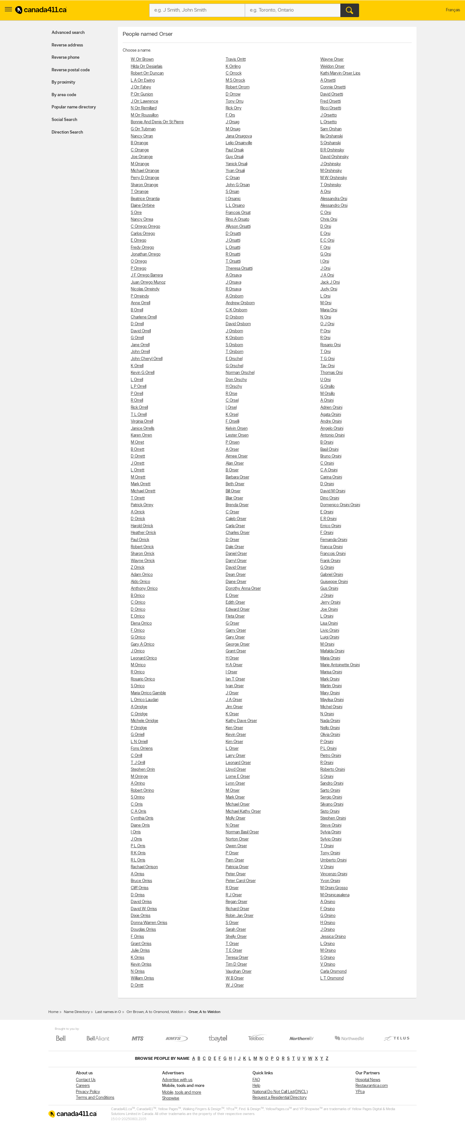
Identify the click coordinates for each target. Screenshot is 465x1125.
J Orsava (233, 282)
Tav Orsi (327, 366)
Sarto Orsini (330, 791)
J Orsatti (233, 240)
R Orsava (233, 289)
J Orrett (137, 463)
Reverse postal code (71, 70)
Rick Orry (234, 108)
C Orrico (138, 602)
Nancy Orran (142, 136)
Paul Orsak (235, 150)
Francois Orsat (238, 213)
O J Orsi (327, 324)
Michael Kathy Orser (243, 811)
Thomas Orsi (331, 373)
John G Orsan (238, 185)
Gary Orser (235, 637)
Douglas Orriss (143, 930)
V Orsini (327, 867)
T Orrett (138, 498)
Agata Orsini (330, 415)
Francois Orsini (333, 554)
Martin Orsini (331, 686)
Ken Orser (234, 728)
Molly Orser (235, 818)
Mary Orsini (330, 693)
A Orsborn (234, 296)
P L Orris (138, 846)
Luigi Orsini (329, 637)
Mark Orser (235, 797)
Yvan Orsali (235, 171)
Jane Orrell (140, 345)
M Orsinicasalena (334, 895)
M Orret (137, 442)
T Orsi (325, 352)
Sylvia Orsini (330, 832)
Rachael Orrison (144, 867)
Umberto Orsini (333, 860)
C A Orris (138, 811)
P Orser (232, 853)
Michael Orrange (145, 171)
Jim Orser (234, 707)
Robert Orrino (142, 791)
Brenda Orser (237, 505)
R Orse (231, 394)
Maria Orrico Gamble (148, 693)
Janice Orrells (142, 429)
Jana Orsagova (239, 136)
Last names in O (108, 1012)
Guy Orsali (234, 157)
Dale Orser (235, 547)
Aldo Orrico (140, 582)
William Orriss (142, 978)
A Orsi (325, 192)
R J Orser (234, 895)
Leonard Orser (238, 763)
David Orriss (141, 902)
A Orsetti (328, 80)
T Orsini (327, 846)
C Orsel (232, 400)
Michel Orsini (331, 707)
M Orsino (328, 951)
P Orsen (233, 442)
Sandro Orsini (331, 783)
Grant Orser (236, 651)
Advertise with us (177, 1080)
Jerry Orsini (330, 602)
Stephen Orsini (333, 818)
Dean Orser (236, 575)
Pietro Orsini (330, 756)
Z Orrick (137, 568)
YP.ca (360, 1092)
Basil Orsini (329, 449)
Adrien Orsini (331, 408)
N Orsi (325, 317)
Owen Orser (236, 846)
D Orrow (233, 94)
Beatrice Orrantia (145, 199)
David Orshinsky (334, 157)
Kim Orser (234, 742)
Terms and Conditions (95, 1098)
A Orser (232, 449)
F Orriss (137, 937)
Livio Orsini (329, 630)
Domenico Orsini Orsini (340, 505)
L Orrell (137, 380)
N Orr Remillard (144, 108)
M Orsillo (327, 394)
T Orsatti (233, 261)
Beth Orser (235, 484)
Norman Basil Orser (242, 832)
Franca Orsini (331, 547)
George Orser (238, 644)
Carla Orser (235, 526)
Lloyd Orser (236, 770)
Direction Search (67, 132)
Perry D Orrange (145, 178)
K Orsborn (234, 338)
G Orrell (137, 338)
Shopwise (170, 1098)
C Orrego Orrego (145, 227)
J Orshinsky (330, 164)
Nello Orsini (330, 728)
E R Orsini (328, 519)
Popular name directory (74, 107)
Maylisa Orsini (332, 700)
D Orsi (325, 227)
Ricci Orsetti (330, 108)
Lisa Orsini (329, 623)
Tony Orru (234, 101)
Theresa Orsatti (239, 268)
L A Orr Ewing (143, 80)
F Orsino (327, 909)
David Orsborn (238, 324)
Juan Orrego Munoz (148, 282)
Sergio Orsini (331, 797)
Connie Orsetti (333, 87)
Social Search (64, 120)
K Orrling (233, 67)
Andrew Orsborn (240, 303)
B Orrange (139, 143)
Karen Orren (141, 435)
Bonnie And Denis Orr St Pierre (157, 122)
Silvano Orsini (331, 804)
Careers (83, 1086)
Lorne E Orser (238, 777)
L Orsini (326, 616)
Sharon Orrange (144, 185)
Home (53, 1012)
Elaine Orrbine (143, 206)
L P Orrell (138, 387)
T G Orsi (327, 359)
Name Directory (77, 1012)
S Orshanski (330, 143)
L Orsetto (328, 122)
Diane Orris (140, 825)
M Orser (233, 791)
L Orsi (325, 296)
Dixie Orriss (140, 916)
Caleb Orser (236, 519)
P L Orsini (328, 749)
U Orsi (325, 380)
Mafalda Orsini (332, 651)
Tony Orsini (330, 853)
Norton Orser (237, 839)
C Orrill (136, 756)
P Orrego (138, 268)
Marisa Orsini (331, 672)
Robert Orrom (238, 87)
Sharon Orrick (142, 554)
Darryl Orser (236, 561)
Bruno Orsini (330, 456)
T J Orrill (138, 763)
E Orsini (326, 512)
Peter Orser (236, 874)
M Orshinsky (331, 171)
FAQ (256, 1080)
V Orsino (327, 964)
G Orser (232, 623)
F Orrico (138, 630)
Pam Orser (235, 860)
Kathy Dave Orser (241, 721)
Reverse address (67, 45)
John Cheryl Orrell (146, 359)
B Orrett (137, 449)
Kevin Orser (236, 735)
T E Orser (234, 951)
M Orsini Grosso (334, 888)
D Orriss (138, 895)
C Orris (137, 804)
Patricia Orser (237, 867)
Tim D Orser (236, 964)
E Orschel (234, 359)
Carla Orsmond (333, 971)
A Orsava (234, 275)
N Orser (232, 825)
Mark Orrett (140, 484)
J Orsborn (234, 331)
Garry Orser (236, 630)
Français (453, 10)
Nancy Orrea (142, 219)
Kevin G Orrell (142, 373)
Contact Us (86, 1080)
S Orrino (138, 797)
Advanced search (68, 33)
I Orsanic (233, 199)
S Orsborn (234, 345)
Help (256, 1086)
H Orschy (234, 387)
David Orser (236, 568)
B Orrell (137, 310)
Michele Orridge (144, 721)
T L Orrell (139, 415)
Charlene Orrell (144, 317)
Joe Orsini (329, 610)
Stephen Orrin (143, 770)
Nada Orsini (330, 721)
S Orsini (326, 777)
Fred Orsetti (330, 101)
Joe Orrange (142, 157)
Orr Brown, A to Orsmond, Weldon (155, 1012)
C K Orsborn (236, 310)
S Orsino (327, 958)
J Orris (136, 839)
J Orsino (327, 930)
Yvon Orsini (330, 881)
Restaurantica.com (372, 1086)
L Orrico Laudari (144, 700)
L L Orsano (235, 206)
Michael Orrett (143, 491)
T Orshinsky (330, 185)
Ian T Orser (235, 679)
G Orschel (234, 366)
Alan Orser (235, 463)
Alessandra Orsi (333, 199)
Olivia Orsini (330, 735)
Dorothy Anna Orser (243, 589)
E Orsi (325, 234)
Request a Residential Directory (280, 1098)
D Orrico (138, 610)
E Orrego (138, 240)
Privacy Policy (88, 1092)
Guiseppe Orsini (334, 582)
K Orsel (232, 415)
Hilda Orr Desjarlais (146, 67)
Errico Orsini (330, 526)
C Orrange (140, 150)
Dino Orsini (329, 498)
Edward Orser (238, 610)
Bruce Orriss (141, 881)
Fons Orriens (142, 749)
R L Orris (138, 860)
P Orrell (137, 394)
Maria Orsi (328, 310)
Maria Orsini (330, 658)
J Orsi (325, 268)
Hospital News (368, 1080)
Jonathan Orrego (145, 254)
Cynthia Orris (142, 818)
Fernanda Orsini (333, 540)
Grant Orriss (141, 944)
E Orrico (138, 616)
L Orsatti (233, 248)
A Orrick (138, 512)
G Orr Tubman (143, 129)
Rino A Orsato (237, 219)
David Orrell (141, 331)
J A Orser (234, 700)
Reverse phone (65, 57)
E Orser (232, 596)
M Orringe (139, 777)
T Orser (232, 944)
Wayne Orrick (143, 561)
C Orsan (233, 178)
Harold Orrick (142, 526)
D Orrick (138, 519)
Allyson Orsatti (238, 227)
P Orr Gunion (142, 94)
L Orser (232, 749)
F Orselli (232, 421)
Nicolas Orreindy (145, 289)
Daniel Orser (236, 554)
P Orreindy (140, 296)
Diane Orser (236, 582)
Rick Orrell (139, 408)
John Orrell (140, 352)
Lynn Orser (235, 783)
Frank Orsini (330, 561)
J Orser (232, 693)
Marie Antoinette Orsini (340, 665)
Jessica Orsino (333, 937)
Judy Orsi (328, 289)
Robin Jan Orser (239, 916)
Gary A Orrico (142, 644)
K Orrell (137, 366)
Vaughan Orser (239, 971)
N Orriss (138, 971)
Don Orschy (236, 380)
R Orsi (325, 338)
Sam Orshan (331, 129)
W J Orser (235, 985)
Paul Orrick (140, 540)
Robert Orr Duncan (147, 73)
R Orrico (138, 672)
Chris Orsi (328, 219)
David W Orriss (144, 909)
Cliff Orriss (140, 888)
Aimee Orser (237, 456)
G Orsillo (327, 387)
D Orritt (137, 985)
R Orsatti (233, 254)
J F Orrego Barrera (147, 275)
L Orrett (137, 470)
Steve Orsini (330, 825)
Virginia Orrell (142, 421)
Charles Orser (238, 533)
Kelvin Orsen (237, 429)
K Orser (232, 714)
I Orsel (231, 408)
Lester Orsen (237, 435)
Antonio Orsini (332, 435)
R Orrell (137, 400)
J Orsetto (328, 115)
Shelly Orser (236, 937)
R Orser (232, 888)
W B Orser (235, 978)
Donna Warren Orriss (149, 923)
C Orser (232, 512)
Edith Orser (235, 602)
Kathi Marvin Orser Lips (340, 73)
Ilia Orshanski (331, 136)
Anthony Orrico (144, 589)
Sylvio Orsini (330, 839)
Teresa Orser (237, 958)
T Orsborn (234, 352)
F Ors (230, 115)
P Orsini (326, 742)
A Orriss (137, 874)
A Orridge (139, 707)
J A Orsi (327, 275)
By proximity (63, 82)
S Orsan (232, 192)
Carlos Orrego (143, 234)
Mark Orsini (329, 679)
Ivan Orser (235, 686)
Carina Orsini (331, 477)
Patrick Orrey (142, 505)
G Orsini (327, 568)
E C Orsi (327, 240)
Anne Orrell (140, 303)
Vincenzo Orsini (333, 874)
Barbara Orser (237, 477)
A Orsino (327, 902)
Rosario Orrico (143, 679)
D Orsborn (235, 317)
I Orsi (324, 261)
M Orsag (233, 129)
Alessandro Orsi (333, 206)
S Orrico (138, 686)
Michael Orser (238, 804)
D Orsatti (233, 234)
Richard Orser (237, 909)
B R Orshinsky (332, 150)
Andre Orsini (331, 421)
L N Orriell (139, 742)
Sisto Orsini (329, 811)
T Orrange (140, 192)
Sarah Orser (236, 930)
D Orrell (137, 324)
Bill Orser (233, 491)
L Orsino (327, 944)
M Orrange (140, 164)
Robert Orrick (142, 547)
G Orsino (328, 916)
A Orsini (327, 400)
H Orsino (327, 923)
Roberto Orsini (332, 770)
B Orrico (138, 596)
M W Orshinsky (333, 178)
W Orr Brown (142, 59)
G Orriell (137, 735)
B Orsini (326, 442)
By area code (64, 95)
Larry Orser (235, 756)
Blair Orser (234, 498)
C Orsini (327, 463)
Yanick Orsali (236, 164)
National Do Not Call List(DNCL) (280, 1092)
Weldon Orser (332, 67)
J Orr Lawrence (144, 101)
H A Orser (234, 665)
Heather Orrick (143, 533)
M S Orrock (235, 80)
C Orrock (234, 73)
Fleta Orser (235, 616)
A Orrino (138, 783)
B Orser (232, 470)
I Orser (231, 672)
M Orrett (138, 477)
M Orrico (138, 665)
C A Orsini (328, 470)
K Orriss (137, 958)
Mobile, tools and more (181, 1092)
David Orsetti (331, 94)
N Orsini (327, 714)
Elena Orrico (141, 623)
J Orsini (326, 596)
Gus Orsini (329, 589)
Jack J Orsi (330, 282)
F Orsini (326, 533)
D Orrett (138, 456)
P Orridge (139, 728)
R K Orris (138, 853)
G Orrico (138, 637)
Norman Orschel (240, 373)
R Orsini (326, 763)
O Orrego (139, 261)
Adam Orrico (142, 575)
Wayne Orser (332, 59)
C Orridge (139, 714)
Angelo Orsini (331, 429)
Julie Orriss (140, 951)
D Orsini (327, 484)
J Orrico (138, 651)
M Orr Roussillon (145, 115)
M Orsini (327, 644)
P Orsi (325, 331)
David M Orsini (332, 491)
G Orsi (325, 254)
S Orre (136, 213)
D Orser (232, 540)
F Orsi (325, 248)
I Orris (136, 832)
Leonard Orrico (144, 658)
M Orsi (325, 303)
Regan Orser (236, 902)
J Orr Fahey (141, 87)
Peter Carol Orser (241, 881)
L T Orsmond (332, 978)
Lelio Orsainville (239, 143)
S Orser (232, 923)
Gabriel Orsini (331, 575)
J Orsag (232, 122)
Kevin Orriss (141, 964)
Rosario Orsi (330, 345)
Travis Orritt (236, 59)
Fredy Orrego (142, 248)
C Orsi (325, 213)
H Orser (232, 658)
